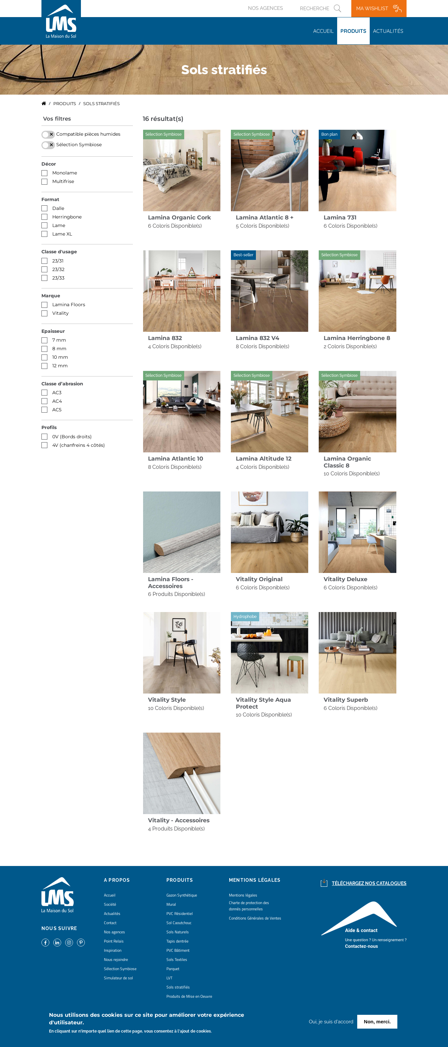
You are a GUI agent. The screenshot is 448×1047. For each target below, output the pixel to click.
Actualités (388, 31)
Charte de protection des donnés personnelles (249, 905)
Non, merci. (377, 1021)
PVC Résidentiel (179, 913)
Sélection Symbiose (120, 969)
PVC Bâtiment (177, 950)
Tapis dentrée (177, 941)
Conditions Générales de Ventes (255, 918)
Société (110, 904)
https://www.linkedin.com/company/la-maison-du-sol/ (57, 942)
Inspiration (112, 950)
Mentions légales (243, 895)
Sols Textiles (176, 959)
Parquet (172, 969)
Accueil (323, 31)
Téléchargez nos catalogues (369, 883)
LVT (169, 978)
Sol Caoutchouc (178, 923)
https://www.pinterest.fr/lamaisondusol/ (81, 942)
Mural (171, 904)
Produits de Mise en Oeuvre (189, 996)
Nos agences (265, 8)
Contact (110, 923)
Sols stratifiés (178, 987)
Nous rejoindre (116, 959)
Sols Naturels (177, 932)
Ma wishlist (372, 8)
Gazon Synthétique (181, 895)
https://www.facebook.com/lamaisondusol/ (45, 942)
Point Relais (114, 941)
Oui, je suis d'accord (331, 1022)
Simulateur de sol (118, 978)
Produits (353, 31)
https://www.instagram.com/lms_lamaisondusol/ (69, 942)
